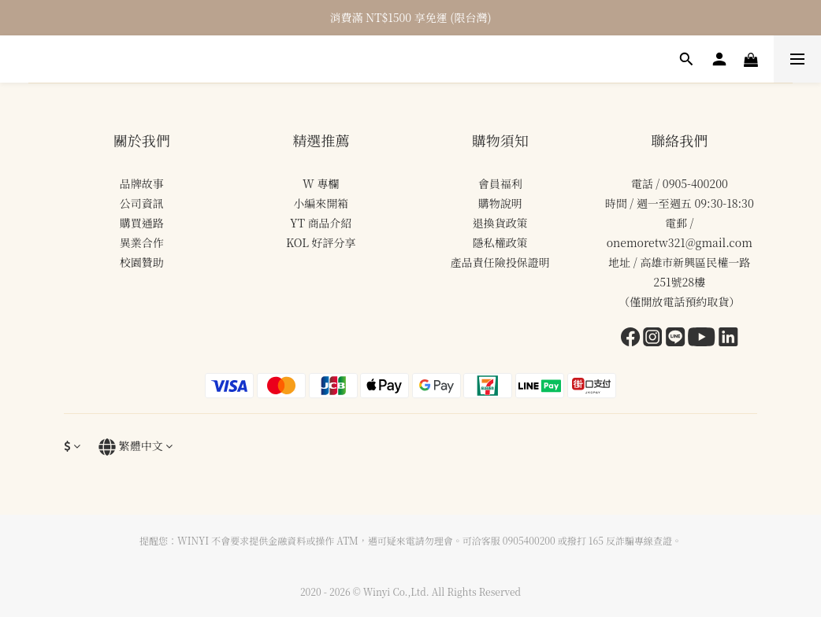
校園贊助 (142, 262)
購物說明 (500, 203)
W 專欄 (321, 183)
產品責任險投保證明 (500, 262)
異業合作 (142, 242)
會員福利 (500, 183)
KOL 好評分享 (321, 242)
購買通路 (142, 223)
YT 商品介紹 (320, 223)
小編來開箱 (320, 203)
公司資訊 (142, 203)
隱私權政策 (500, 242)
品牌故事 (142, 183)
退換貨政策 (500, 223)
